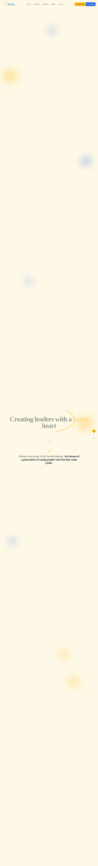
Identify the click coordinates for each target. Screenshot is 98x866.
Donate (90, 4)
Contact (60, 4)
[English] (94, 431)
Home (29, 4)
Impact (53, 4)
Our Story (36, 4)
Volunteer (80, 4)
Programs (45, 4)
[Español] (94, 435)
